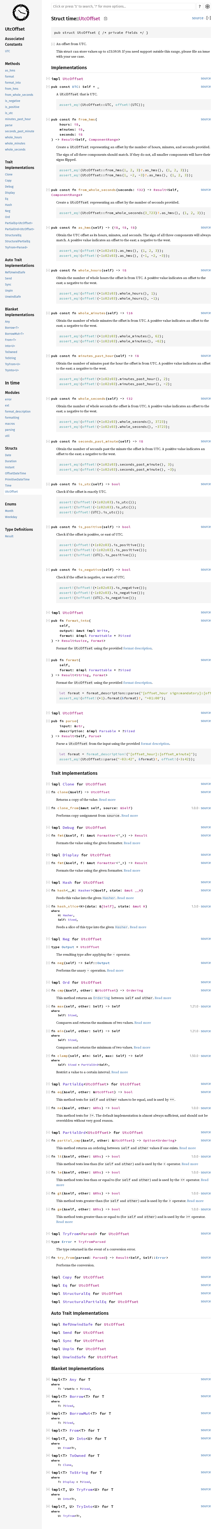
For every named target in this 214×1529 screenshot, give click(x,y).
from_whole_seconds (19, 95)
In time (12, 383)
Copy (8, 180)
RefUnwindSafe (15, 272)
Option (149, 1140)
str (79, 726)
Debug (9, 186)
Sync (8, 284)
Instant (9, 467)
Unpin (9, 290)
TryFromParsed (92, 1242)
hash (61, 890)
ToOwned (11, 352)
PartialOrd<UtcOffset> (19, 229)
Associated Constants (14, 41)
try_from (65, 1257)
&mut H (139, 906)
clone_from (67, 808)
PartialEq (73, 1084)
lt (59, 1156)
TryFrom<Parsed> (16, 247)
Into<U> (10, 346)
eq (59, 1092)
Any (7, 321)
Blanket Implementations (19, 312)
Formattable (100, 635)
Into (81, 1438)
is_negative (12, 101)
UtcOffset (15, 29)
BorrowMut (80, 1413)
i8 (76, 124)
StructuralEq (13, 235)
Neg (7, 211)
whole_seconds (15, 149)
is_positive (12, 107)
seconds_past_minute (19, 131)
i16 (129, 313)
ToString (10, 358)
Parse (94, 736)
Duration (11, 461)
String (82, 675)
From (74, 1430)
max (60, 1006)
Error (67, 1242)
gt (59, 1193)
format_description (18, 411)
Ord (7, 217)
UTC (7, 51)
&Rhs (97, 1108)
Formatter (106, 835)
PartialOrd (89, 1065)
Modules (12, 392)
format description (137, 648)
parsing (10, 430)
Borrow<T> (12, 328)
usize (81, 641)
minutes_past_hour (18, 119)
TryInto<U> (12, 370)
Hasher (84, 890)
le (59, 1172)
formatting (12, 417)
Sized (125, 635)
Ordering (134, 990)
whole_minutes (15, 143)
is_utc (9, 113)
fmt (60, 835)
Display (10, 193)
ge (59, 1209)
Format (97, 641)
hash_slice (67, 906)
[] (208, 18)
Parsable (107, 731)
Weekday (11, 517)
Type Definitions (19, 529)
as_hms (10, 70)
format (9, 76)
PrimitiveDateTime (17, 479)
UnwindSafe (13, 297)
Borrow (76, 1396)
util (7, 436)
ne (59, 1108)
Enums (10, 504)
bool (116, 484)
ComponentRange (103, 139)
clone (62, 792)
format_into (13, 82)
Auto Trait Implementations (19, 263)
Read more (107, 799)
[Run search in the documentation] (123, 6)
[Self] (107, 906)
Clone (9, 174)
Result (9, 536)
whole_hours (13, 137)
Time (8, 485)
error (8, 399)
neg (60, 963)
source (198, 18)
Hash (8, 205)
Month (9, 511)
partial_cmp (68, 1140)
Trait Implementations (19, 165)
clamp (62, 1056)
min (60, 1031)
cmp (60, 990)
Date (8, 455)
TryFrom (71, 1233)
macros (10, 424)
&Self (125, 808)
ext (7, 405)
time (71, 19)
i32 (140, 190)
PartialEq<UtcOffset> (19, 223)
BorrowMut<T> (14, 334)
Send (8, 278)
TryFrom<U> (12, 364)
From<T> (10, 340)
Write (102, 630)
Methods (12, 63)
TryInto (84, 1506)
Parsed (88, 1233)
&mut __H (132, 890)
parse (9, 125)
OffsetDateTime (15, 473)
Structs (11, 448)
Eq (6, 199)
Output (68, 947)
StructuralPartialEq (17, 241)
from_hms (11, 89)
